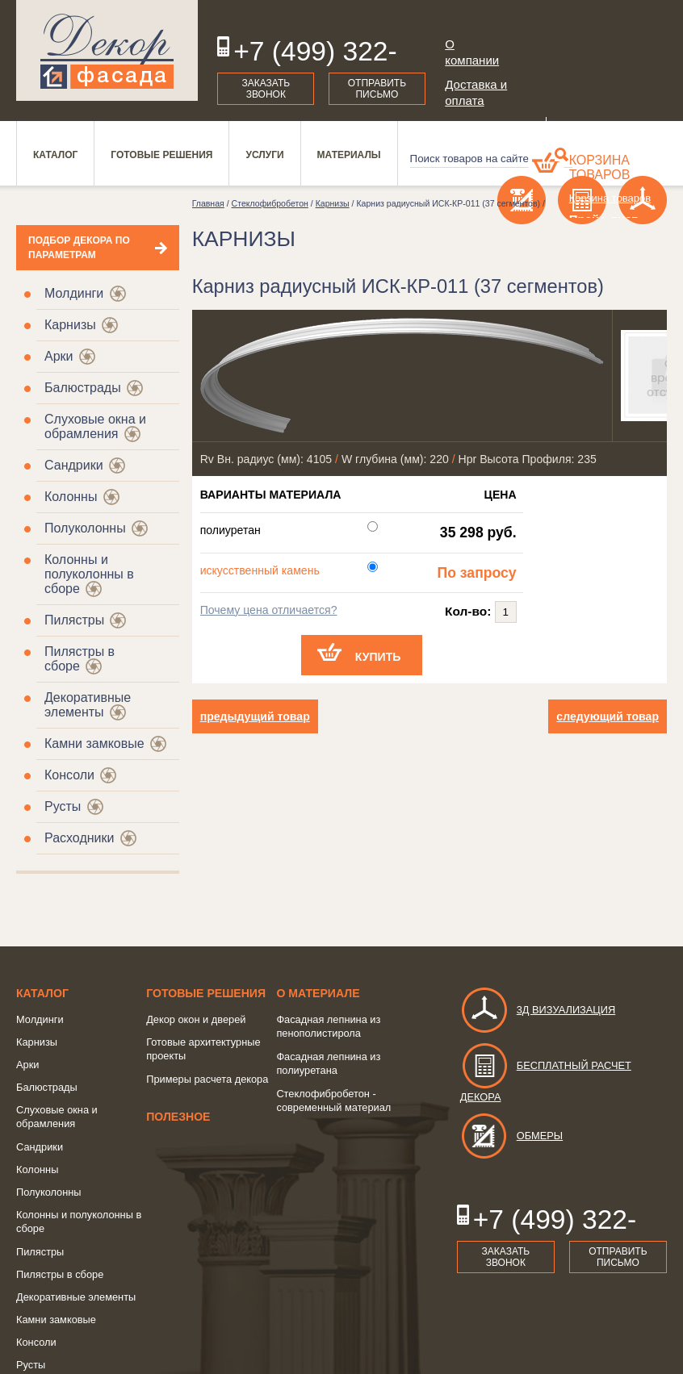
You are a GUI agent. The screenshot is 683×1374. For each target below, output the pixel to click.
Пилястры (74, 620)
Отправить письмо (377, 88)
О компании (472, 52)
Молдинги (73, 293)
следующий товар (607, 716)
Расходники (79, 838)
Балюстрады (82, 388)
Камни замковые (94, 743)
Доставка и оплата (476, 92)
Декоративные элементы (87, 705)
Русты (62, 806)
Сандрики (73, 465)
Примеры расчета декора (207, 1079)
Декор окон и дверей (195, 1019)
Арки (58, 356)
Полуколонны (85, 528)
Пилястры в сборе (59, 1274)
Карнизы (70, 325)
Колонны (70, 496)
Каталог (42, 993)
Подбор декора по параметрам (79, 248)
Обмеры (511, 1136)
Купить (378, 656)
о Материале (317, 993)
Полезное (178, 1116)
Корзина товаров (600, 167)
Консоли (69, 775)
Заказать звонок (266, 88)
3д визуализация (538, 1010)
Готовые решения (206, 993)
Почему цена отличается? (268, 609)
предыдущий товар (255, 716)
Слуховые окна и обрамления (95, 426)
